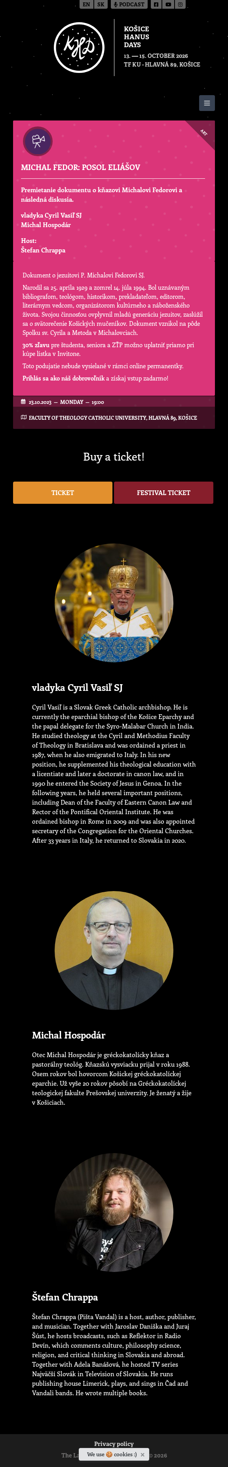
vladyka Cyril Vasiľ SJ (51, 215)
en (86, 5)
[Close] (143, 1453)
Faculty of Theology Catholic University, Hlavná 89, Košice (113, 417)
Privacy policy (114, 1445)
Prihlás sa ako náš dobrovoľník (63, 378)
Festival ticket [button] (163, 492)
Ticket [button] (62, 492)
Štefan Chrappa (43, 250)
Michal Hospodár (46, 224)
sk (100, 5)
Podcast (129, 5)
